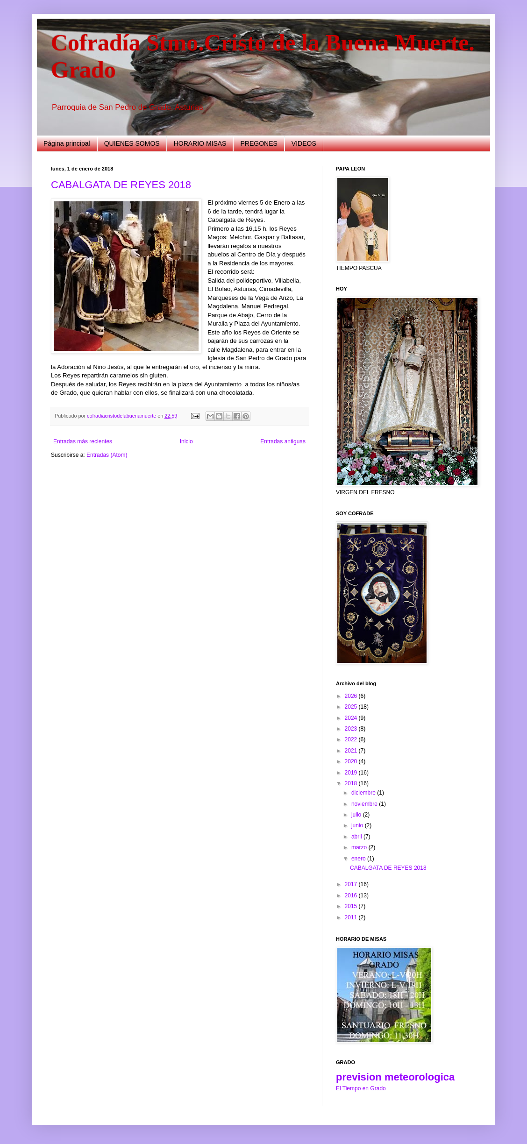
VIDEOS (304, 143)
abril (357, 836)
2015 (352, 906)
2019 (352, 772)
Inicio (186, 441)
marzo (360, 847)
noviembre (365, 804)
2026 (352, 696)
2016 (352, 895)
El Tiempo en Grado (361, 1088)
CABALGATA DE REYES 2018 (121, 185)
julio (357, 814)
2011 (352, 917)
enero (359, 858)
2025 (352, 706)
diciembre (364, 792)
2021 (352, 750)
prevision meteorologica (395, 1077)
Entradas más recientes (82, 441)
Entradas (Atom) (106, 455)
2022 (352, 739)
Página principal (66, 143)
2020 (352, 761)
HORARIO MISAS (200, 143)
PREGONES (258, 143)
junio (358, 825)
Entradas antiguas (283, 441)
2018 (352, 783)
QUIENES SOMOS (132, 143)
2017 (352, 884)
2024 (352, 718)
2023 (352, 728)
